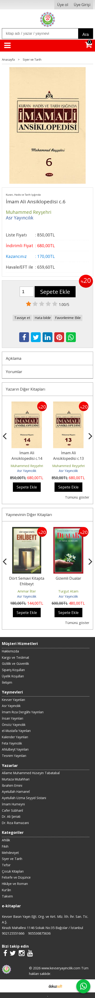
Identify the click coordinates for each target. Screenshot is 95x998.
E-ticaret (40, 985)
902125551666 (13, 933)
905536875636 (39, 933)
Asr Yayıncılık (26, 470)
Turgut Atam (68, 591)
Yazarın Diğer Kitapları (25, 389)
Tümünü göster (77, 497)
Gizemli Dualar (68, 578)
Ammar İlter (27, 591)
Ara (85, 34)
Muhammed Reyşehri (27, 466)
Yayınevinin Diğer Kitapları (29, 514)
